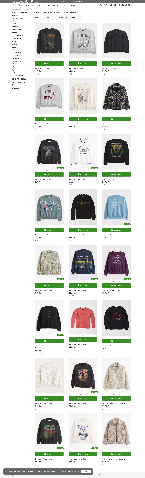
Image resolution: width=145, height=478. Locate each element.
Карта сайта (103, 475)
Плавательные (17, 55)
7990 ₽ (105, 237)
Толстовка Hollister (42, 68)
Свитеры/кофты (17, 30)
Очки (62, 5)
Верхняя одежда (17, 70)
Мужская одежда (32, 5)
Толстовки (15, 33)
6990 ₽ (38, 181)
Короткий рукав (18, 18)
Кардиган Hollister (109, 68)
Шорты (14, 47)
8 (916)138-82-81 (125, 5)
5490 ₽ (38, 71)
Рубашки (15, 27)
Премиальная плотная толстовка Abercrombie (47, 347)
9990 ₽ (105, 126)
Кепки (15, 64)
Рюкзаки (15, 67)
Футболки (15, 15)
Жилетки (16, 72)
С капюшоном (18, 35)
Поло (14, 24)
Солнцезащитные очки (19, 84)
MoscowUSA (17, 4)
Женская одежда (50, 5)
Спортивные (17, 53)
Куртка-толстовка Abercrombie (113, 124)
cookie (24, 471)
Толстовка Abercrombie (43, 179)
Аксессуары (15, 58)
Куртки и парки (18, 75)
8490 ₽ (72, 292)
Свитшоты (17, 38)
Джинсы (14, 44)
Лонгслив (16, 21)
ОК (86, 471)
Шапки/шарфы (17, 61)
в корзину (49, 63)
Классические (17, 50)
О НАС (106, 5)
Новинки (71, 5)
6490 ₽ (72, 237)
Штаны (14, 41)
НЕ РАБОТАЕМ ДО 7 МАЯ (72, 2)
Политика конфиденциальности (78, 475)
